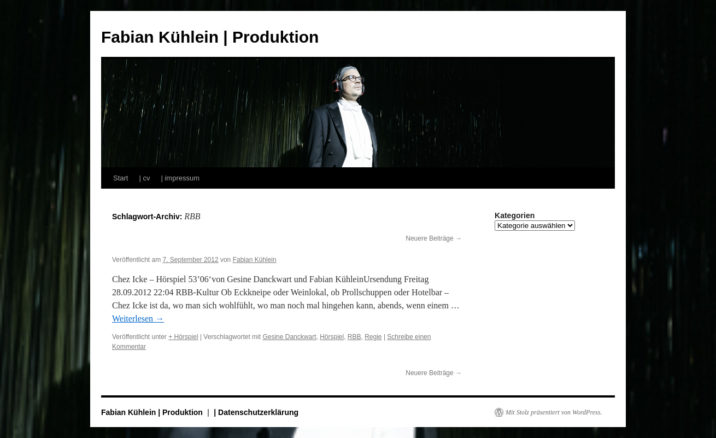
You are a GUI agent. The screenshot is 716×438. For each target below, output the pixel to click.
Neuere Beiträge (434, 238)
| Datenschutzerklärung (256, 412)
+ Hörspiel (183, 337)
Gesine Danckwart (289, 337)
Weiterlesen (138, 318)
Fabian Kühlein (255, 260)
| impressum (180, 178)
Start (120, 178)
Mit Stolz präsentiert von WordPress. (554, 412)
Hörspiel (332, 337)
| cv (144, 178)
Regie (373, 337)
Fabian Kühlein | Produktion (210, 37)
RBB (354, 337)
